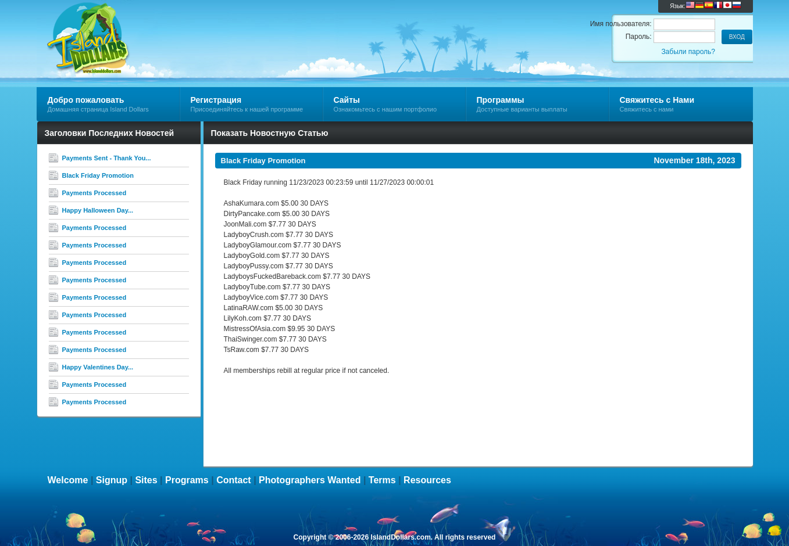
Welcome (68, 480)
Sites (146, 480)
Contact (233, 480)
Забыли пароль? (688, 52)
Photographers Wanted (309, 480)
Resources (427, 480)
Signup (111, 480)
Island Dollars (175, 26)
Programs (187, 480)
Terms (382, 480)
